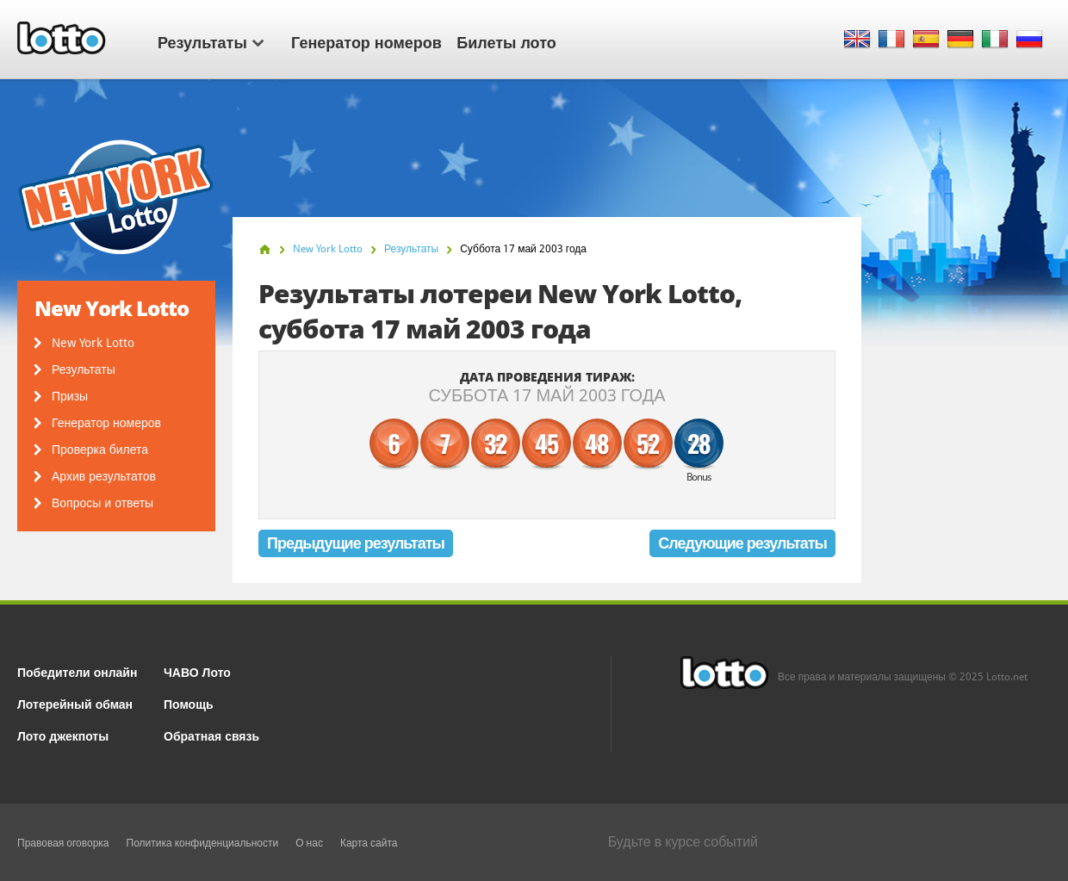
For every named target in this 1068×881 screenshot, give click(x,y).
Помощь (189, 703)
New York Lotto (93, 343)
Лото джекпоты (63, 735)
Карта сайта (369, 843)
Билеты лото (506, 41)
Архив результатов (104, 476)
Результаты (211, 41)
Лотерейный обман (75, 703)
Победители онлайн (77, 671)
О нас (309, 843)
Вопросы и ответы (102, 503)
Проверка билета (100, 449)
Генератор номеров (366, 41)
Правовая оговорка (63, 843)
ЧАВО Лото (197, 671)
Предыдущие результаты (355, 543)
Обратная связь (211, 735)
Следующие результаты (742, 543)
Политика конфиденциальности (203, 843)
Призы (70, 396)
